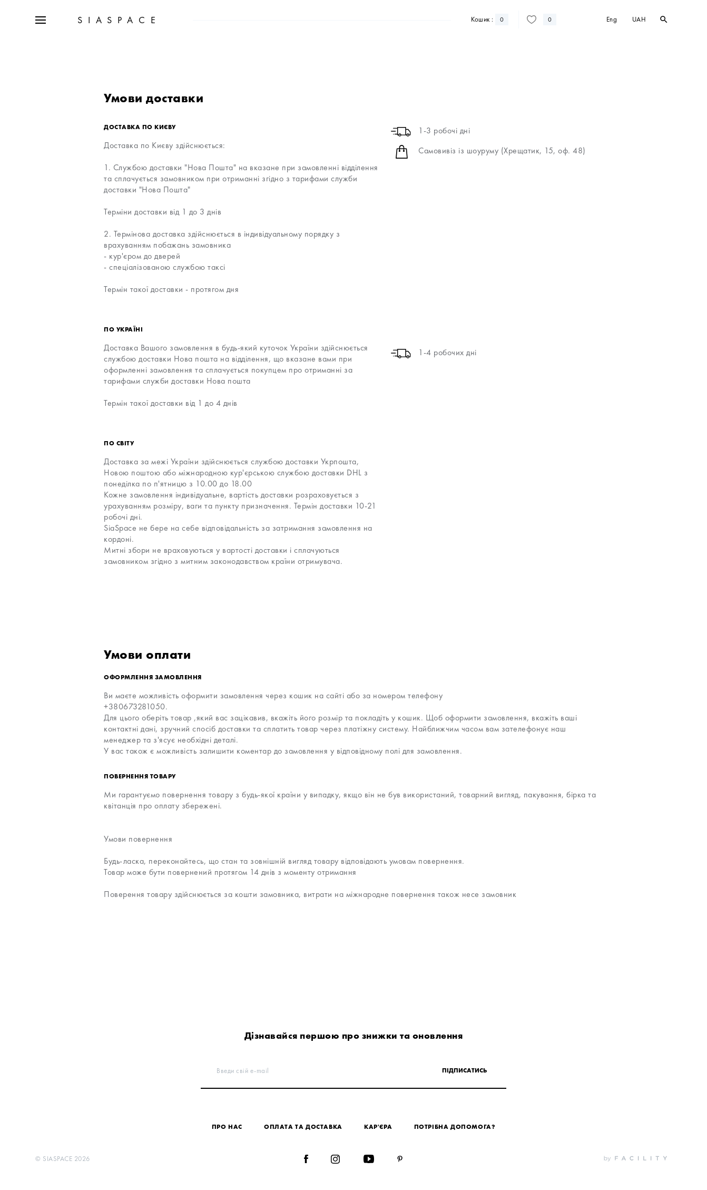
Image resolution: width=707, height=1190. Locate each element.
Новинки (234, 20)
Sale (204, 20)
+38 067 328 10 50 (106, 20)
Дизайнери (273, 20)
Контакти (542, 20)
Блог (515, 20)
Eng (611, 51)
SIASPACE (117, 52)
